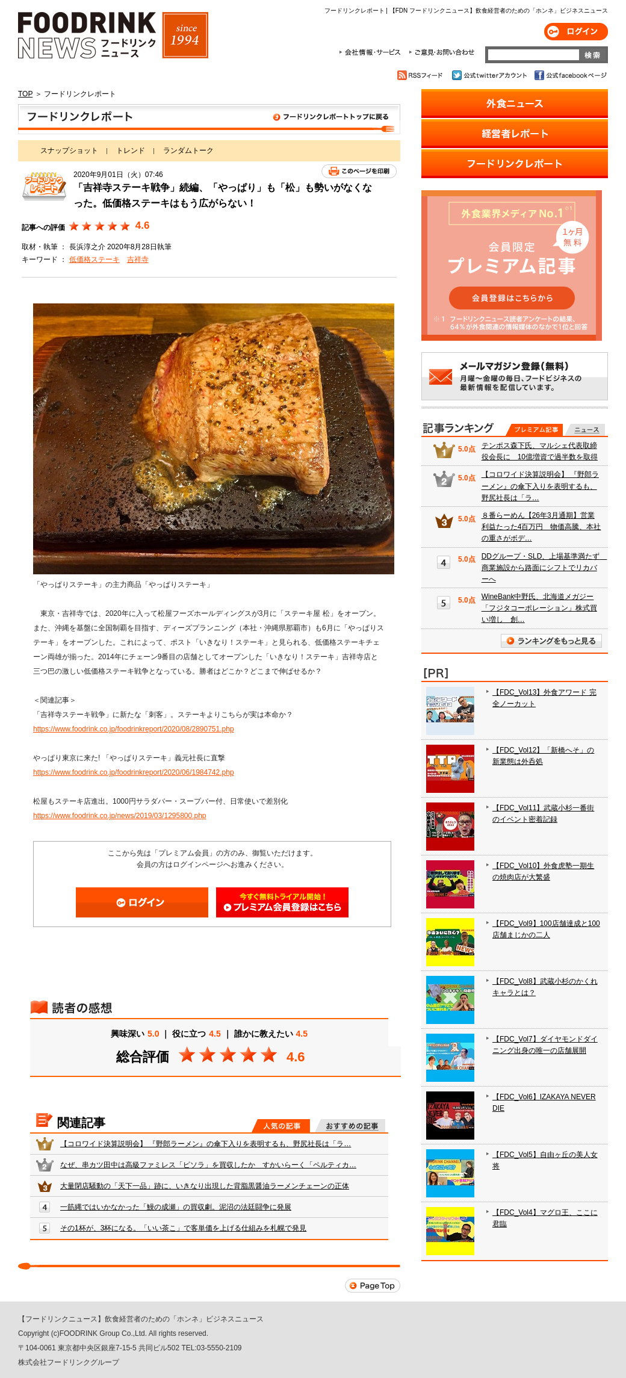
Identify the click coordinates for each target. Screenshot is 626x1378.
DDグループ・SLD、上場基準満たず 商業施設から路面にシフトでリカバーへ (544, 567)
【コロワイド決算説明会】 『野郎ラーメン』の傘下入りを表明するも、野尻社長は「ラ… (205, 1144)
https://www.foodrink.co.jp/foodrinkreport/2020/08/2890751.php (133, 729)
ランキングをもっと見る (551, 641)
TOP (25, 94)
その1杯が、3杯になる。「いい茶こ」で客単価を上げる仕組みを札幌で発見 (183, 1228)
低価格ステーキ (94, 259)
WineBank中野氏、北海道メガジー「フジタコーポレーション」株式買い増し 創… (539, 608)
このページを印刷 (359, 171)
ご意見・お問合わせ (441, 52)
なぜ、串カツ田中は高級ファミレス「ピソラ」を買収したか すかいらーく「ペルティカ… (208, 1165)
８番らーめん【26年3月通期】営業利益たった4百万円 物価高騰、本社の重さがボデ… (541, 526)
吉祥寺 (138, 259)
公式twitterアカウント (490, 75)
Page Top (372, 1286)
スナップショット (69, 150)
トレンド (130, 150)
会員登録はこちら (282, 902)
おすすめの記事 (350, 1125)
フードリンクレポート (209, 119)
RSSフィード (421, 75)
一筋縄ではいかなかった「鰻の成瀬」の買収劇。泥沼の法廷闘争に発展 (175, 1207)
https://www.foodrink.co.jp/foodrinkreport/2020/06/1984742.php (133, 772)
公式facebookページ (569, 75)
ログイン (576, 31)
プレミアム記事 (534, 430)
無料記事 (585, 430)
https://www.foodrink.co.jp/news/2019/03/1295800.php (119, 816)
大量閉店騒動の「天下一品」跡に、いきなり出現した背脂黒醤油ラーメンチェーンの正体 (204, 1186)
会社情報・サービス (372, 52)
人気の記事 (281, 1125)
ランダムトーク (188, 150)
